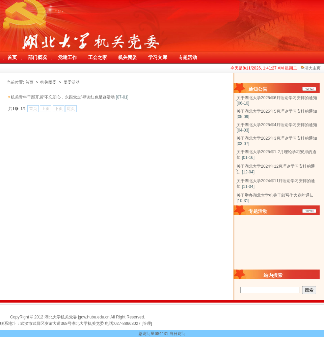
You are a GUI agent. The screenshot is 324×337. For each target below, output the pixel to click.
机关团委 (127, 57)
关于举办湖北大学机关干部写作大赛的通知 (275, 195)
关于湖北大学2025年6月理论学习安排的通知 (277, 97)
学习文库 (157, 57)
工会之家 (97, 57)
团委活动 (71, 82)
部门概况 (37, 57)
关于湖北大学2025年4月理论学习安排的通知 (277, 124)
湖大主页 (312, 68)
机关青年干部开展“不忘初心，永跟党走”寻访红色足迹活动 (63, 97)
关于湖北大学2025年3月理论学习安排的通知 (277, 138)
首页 (12, 57)
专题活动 (187, 57)
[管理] (146, 323)
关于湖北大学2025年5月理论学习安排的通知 (277, 111)
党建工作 (67, 57)
